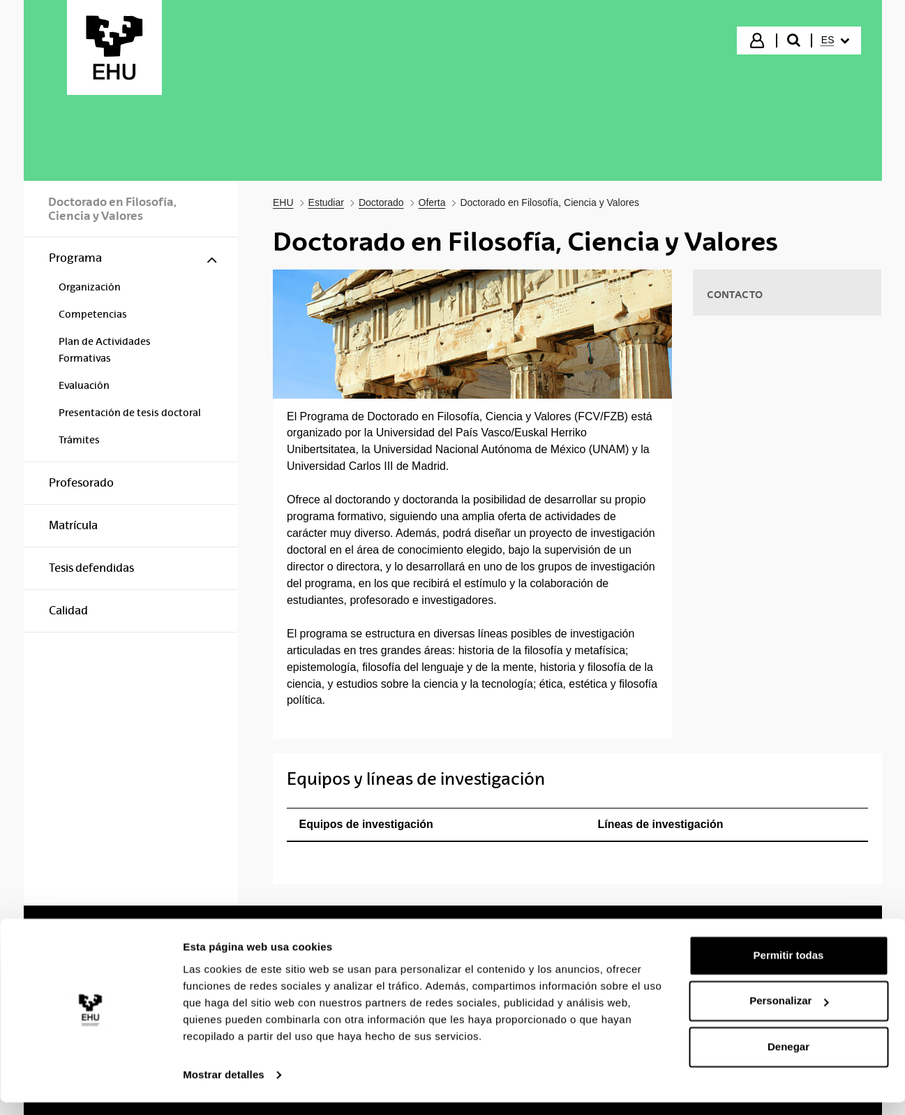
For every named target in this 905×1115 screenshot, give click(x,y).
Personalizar (788, 1013)
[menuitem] (835, 40)
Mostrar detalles (223, 1087)
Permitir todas (789, 968)
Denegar (788, 1059)
